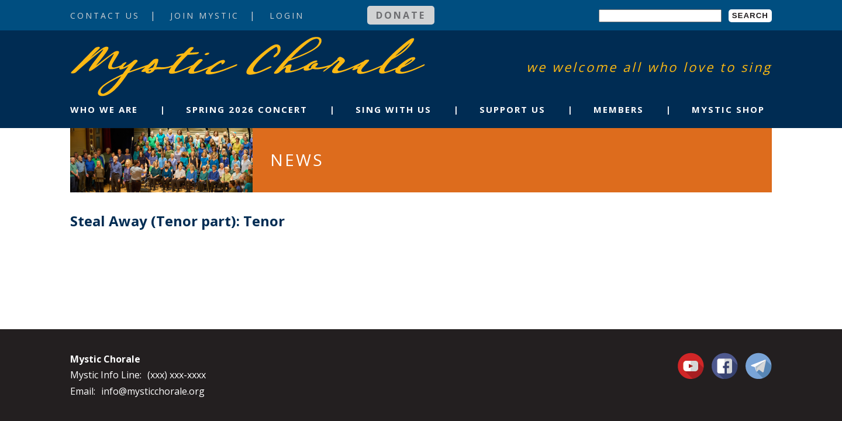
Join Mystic (204, 15)
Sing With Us (394, 109)
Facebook (725, 359)
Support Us (512, 109)
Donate (401, 15)
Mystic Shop (728, 109)
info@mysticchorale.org (153, 391)
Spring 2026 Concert (247, 109)
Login (287, 15)
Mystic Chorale (137, 48)
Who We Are (104, 109)
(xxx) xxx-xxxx (176, 374)
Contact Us (105, 15)
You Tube (692, 365)
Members (618, 109)
